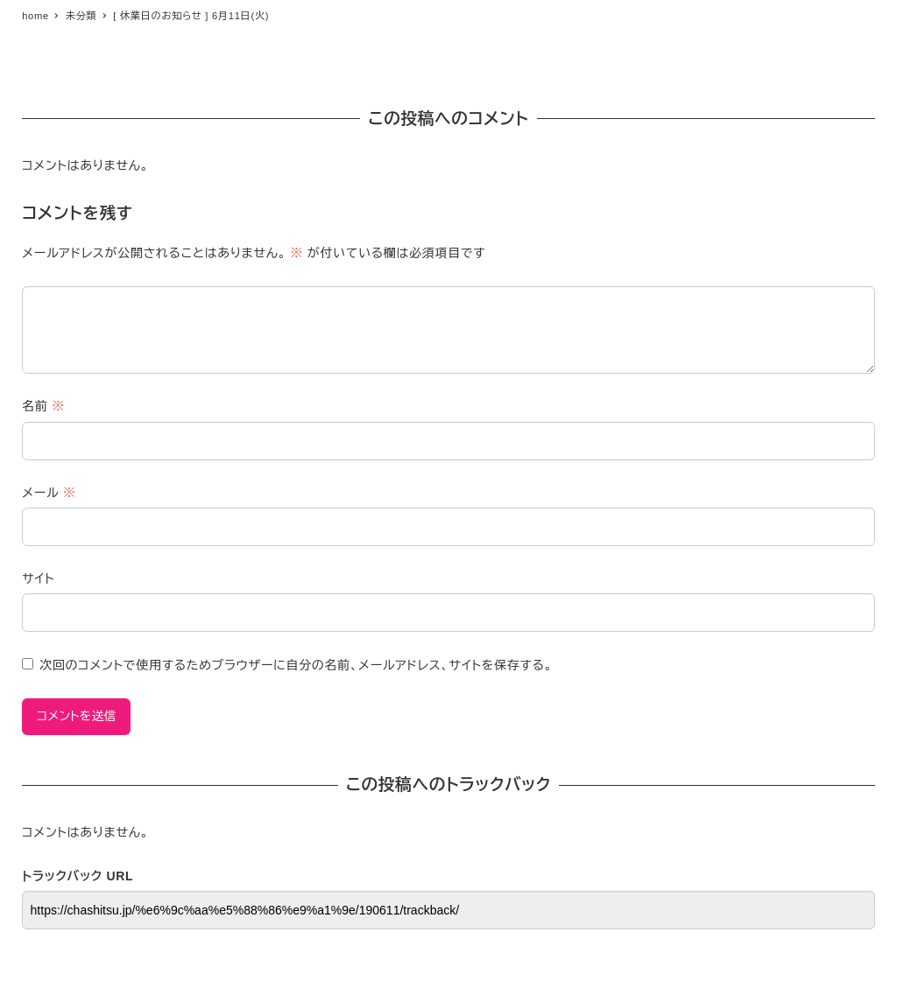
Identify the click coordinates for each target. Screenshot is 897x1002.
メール (48, 493)
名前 (43, 406)
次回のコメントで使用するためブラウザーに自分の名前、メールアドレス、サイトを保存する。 (296, 665)
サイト (38, 578)
